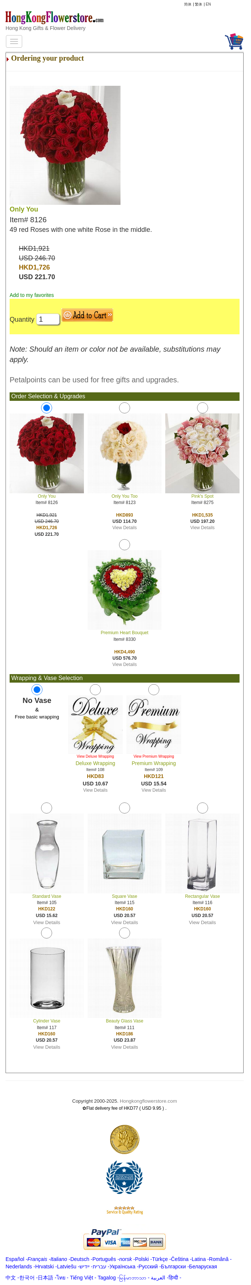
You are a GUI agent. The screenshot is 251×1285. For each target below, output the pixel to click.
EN (208, 4)
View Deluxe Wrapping (95, 756)
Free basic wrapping (37, 717)
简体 (187, 4)
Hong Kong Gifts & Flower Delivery (45, 28)
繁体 (198, 4)
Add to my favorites (32, 295)
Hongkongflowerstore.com (148, 1101)
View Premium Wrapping (153, 756)
